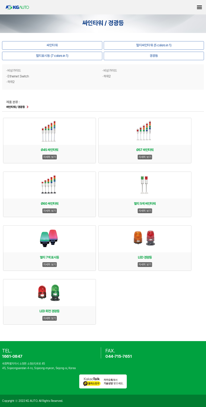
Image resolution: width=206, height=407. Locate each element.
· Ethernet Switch (17, 76)
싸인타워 (52, 45)
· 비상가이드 (13, 71)
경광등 (154, 56)
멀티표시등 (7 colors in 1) (52, 56)
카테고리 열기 (199, 7)
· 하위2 (106, 76)
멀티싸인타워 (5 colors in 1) (153, 45)
